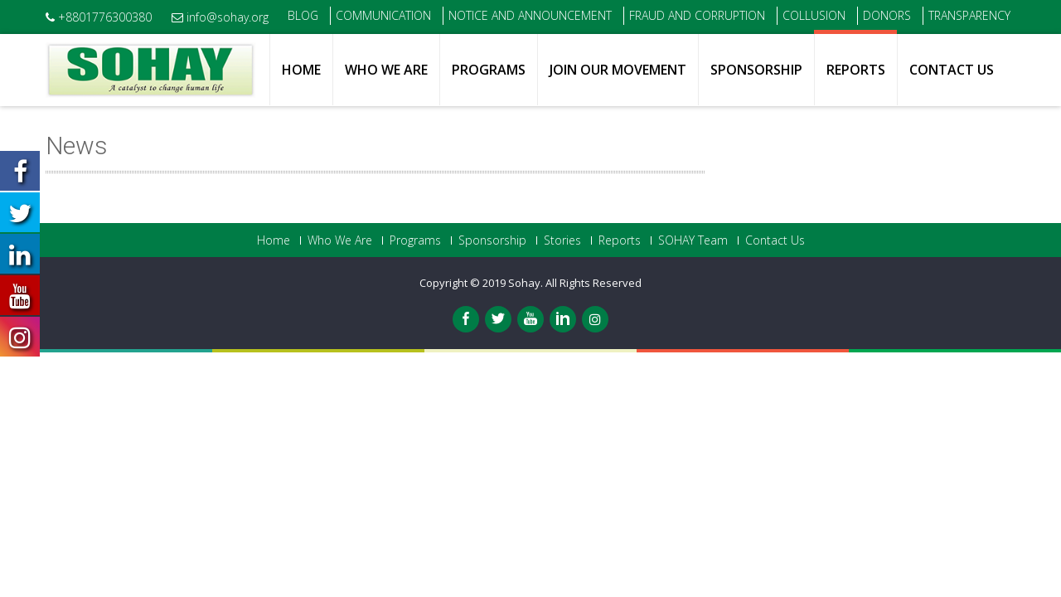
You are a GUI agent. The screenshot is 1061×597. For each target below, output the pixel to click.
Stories (562, 240)
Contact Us (951, 70)
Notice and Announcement (530, 15)
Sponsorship (756, 70)
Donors (887, 15)
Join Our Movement (618, 70)
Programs (489, 70)
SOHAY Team (693, 240)
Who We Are (386, 70)
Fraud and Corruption (697, 15)
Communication (383, 15)
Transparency (969, 15)
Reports (855, 70)
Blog (303, 15)
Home (301, 70)
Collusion (813, 15)
